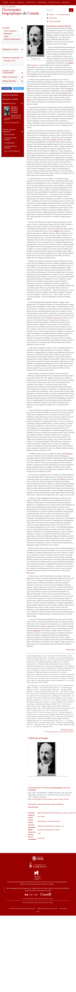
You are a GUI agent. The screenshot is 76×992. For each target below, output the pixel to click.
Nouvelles (20, 2)
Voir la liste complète (12, 151)
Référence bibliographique (12, 39)
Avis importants (63, 908)
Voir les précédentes (11, 122)
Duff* (62, 479)
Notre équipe (42, 2)
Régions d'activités (9, 81)
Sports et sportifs (9, 134)
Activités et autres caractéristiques (8, 72)
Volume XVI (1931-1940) (8, 6)
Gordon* (53, 140)
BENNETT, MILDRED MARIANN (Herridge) (14, 109)
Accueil (12, 2)
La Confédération (9, 143)
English (5, 2)
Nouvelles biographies (10, 95)
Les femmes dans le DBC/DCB (10, 147)
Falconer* (65, 93)
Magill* (57, 231)
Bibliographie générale (67, 729)
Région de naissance (9, 77)
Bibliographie (8, 33)
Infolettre (65, 2)
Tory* (46, 322)
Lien (39, 58)
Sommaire (6, 28)
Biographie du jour (8, 103)
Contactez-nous (54, 2)
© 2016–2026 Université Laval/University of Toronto (58, 731)
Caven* (34, 65)
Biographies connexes (10, 49)
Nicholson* (37, 630)
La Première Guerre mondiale (10, 138)
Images (6, 36)
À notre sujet (31, 2)
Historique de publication (11, 58)
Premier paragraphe (10, 31)
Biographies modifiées (10, 99)
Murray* (29, 99)
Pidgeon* (70, 453)
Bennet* (71, 63)
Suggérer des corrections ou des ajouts (47, 908)
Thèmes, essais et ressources (8, 130)
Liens (38, 911)
